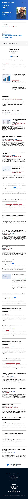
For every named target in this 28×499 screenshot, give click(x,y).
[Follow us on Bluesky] (13, 491)
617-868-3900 (14, 478)
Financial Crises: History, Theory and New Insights (12, 60)
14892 (14, 391)
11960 (15, 436)
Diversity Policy (14, 487)
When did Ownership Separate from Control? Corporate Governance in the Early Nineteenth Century (13, 418)
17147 (13, 376)
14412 (15, 406)
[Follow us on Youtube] (19, 491)
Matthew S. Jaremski (18, 99)
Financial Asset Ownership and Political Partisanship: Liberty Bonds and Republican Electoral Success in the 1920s (14, 231)
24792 (13, 218)
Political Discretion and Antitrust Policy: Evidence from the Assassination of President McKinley (14, 200)
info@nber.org (14, 479)
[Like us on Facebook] (17, 491)
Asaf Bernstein (8, 156)
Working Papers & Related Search (9, 43)
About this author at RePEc (7, 37)
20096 (13, 346)
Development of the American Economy (9, 26)
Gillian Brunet (8, 99)
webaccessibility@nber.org (14, 480)
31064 (14, 155)
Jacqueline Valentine (13, 377)
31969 (16, 139)
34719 (15, 61)
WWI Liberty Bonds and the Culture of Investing (17, 167)
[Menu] (25, 2)
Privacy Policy (14, 488)
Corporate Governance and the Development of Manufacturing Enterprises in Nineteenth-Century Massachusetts (12, 310)
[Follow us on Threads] (15, 491)
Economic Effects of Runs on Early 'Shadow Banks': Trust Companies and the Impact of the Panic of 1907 (13, 359)
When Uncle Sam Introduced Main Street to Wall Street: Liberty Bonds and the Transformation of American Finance (14, 184)
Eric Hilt (13, 99)
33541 (14, 98)
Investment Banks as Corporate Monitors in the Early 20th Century (19, 275)
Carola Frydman (14, 156)
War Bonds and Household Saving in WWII (10, 110)
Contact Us (14, 475)
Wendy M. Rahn (12, 234)
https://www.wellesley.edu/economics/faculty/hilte (12, 35)
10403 (14, 452)
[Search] (22, 2)
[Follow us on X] (9, 491)
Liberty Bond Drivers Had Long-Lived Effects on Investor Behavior (19, 75)
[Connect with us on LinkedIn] (11, 491)
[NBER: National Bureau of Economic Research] (9, 2)
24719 (13, 233)
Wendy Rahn (18, 172)
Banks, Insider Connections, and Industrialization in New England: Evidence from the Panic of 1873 (13, 216)
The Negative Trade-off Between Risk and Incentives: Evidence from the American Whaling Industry (12, 434)
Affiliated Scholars (5, 5)
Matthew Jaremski (18, 113)
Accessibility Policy (14, 486)
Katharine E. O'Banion (14, 407)
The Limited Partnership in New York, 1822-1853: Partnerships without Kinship (11, 403)
